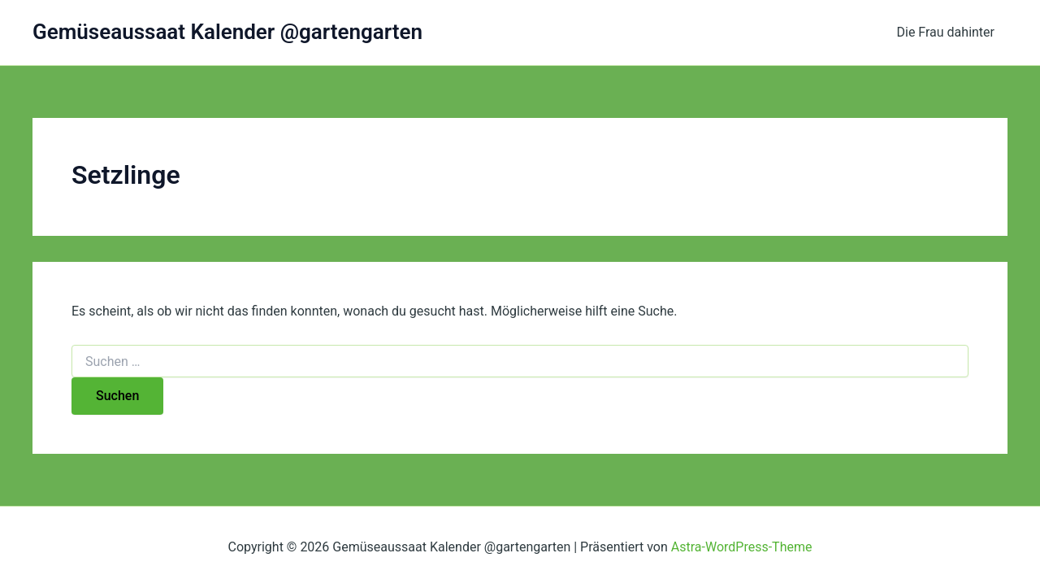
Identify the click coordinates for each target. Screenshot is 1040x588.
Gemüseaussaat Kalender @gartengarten (227, 32)
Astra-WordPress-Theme (741, 547)
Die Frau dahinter (946, 32)
